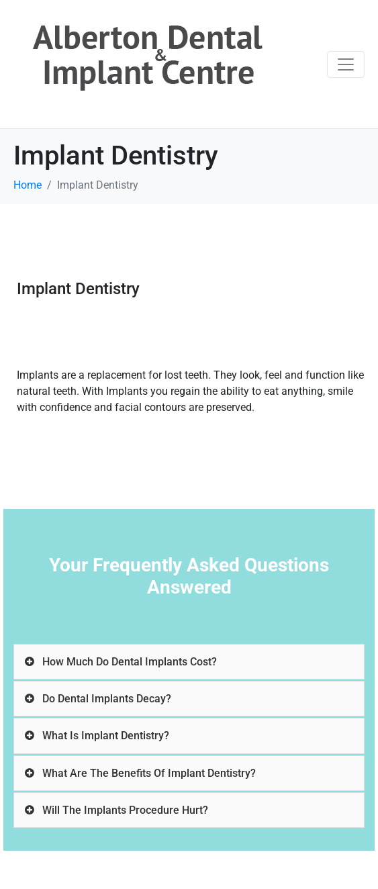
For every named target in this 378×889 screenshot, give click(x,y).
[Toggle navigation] (346, 64)
